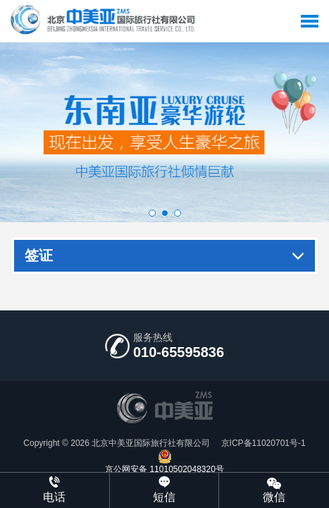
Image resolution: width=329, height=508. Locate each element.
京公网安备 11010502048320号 (164, 461)
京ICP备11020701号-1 (261, 443)
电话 (54, 489)
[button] (152, 213)
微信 (274, 489)
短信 (164, 489)
